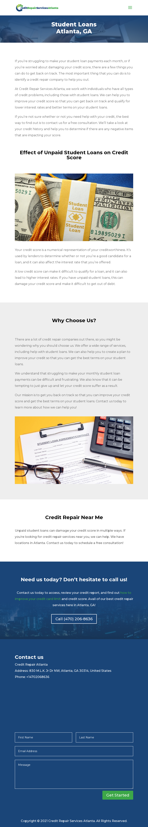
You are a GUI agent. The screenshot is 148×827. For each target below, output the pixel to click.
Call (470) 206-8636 (74, 619)
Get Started (117, 795)
